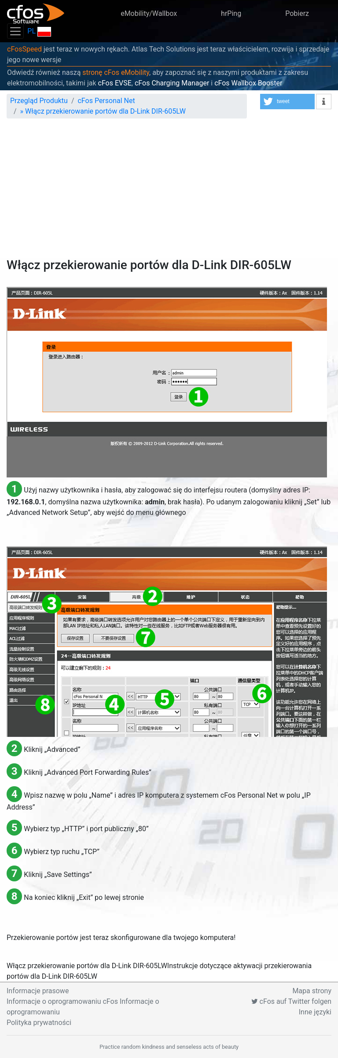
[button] (287, 101)
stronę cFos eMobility (115, 72)
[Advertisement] (169, 191)
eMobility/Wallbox (149, 13)
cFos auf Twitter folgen (291, 1001)
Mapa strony (311, 991)
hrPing (231, 13)
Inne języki (315, 1012)
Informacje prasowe (38, 991)
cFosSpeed (24, 49)
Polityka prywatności (39, 1022)
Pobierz (297, 13)
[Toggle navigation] (15, 31)
